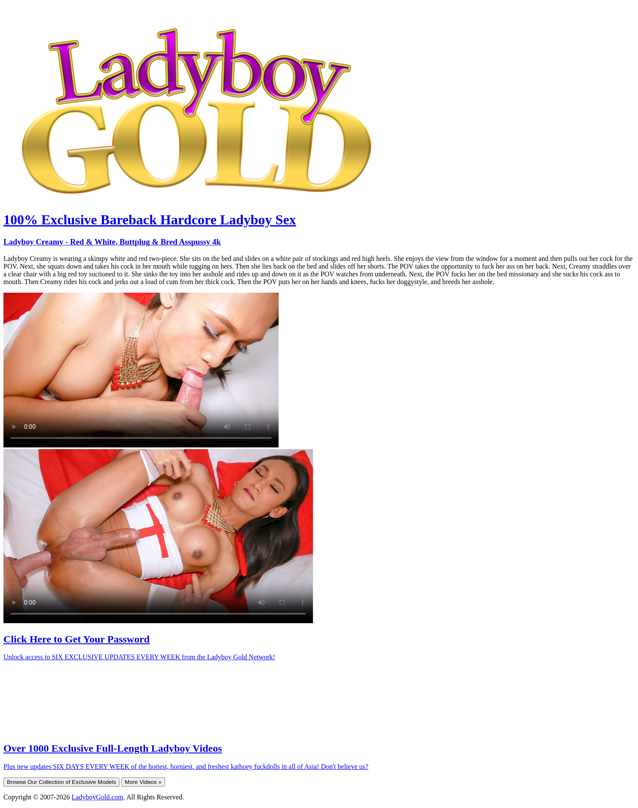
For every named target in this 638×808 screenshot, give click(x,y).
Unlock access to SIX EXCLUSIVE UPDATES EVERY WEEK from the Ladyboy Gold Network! (139, 657)
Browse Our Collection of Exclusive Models (61, 782)
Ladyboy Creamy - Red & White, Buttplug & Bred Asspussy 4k (112, 241)
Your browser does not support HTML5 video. (141, 370)
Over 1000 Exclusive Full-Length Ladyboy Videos (112, 748)
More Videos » (143, 782)
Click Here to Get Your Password (76, 639)
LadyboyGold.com (97, 797)
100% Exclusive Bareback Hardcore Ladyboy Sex (149, 219)
